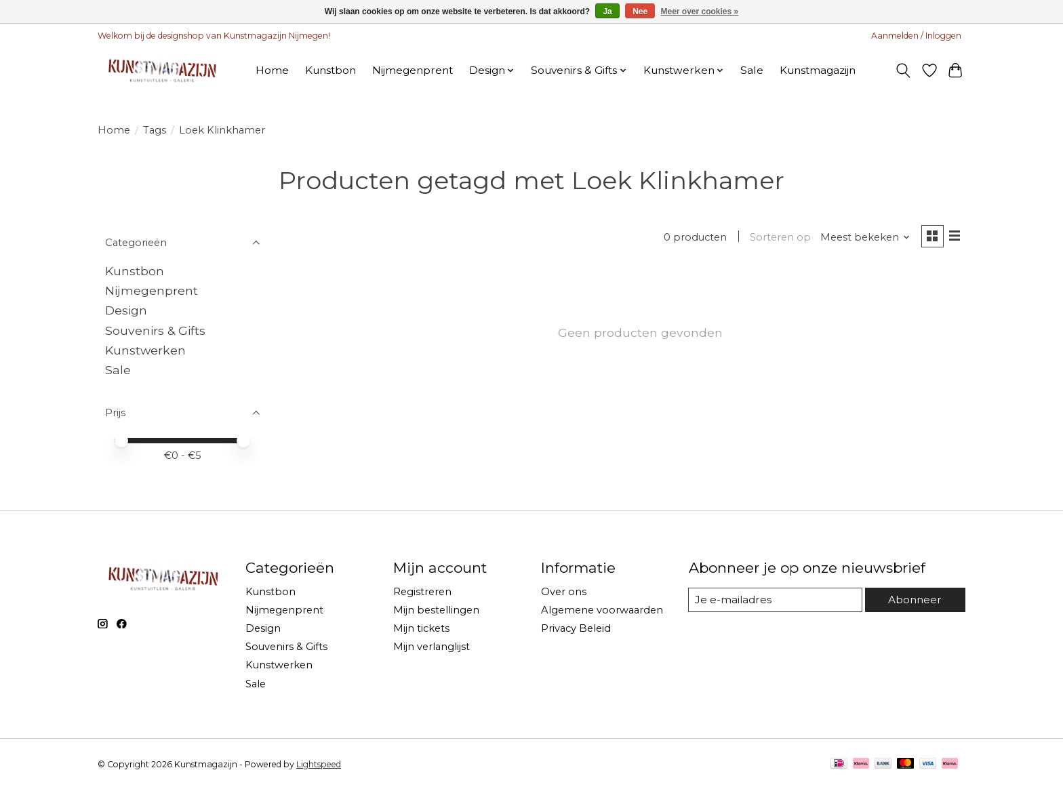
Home (272, 70)
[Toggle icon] (903, 70)
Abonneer (914, 599)
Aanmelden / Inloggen (916, 36)
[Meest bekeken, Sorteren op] (863, 238)
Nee (640, 11)
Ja (607, 11)
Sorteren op (777, 238)
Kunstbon (330, 70)
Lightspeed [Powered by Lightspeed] (318, 764)
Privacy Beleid (576, 628)
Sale (751, 70)
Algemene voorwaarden (602, 610)
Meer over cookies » (700, 11)
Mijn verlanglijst (431, 647)
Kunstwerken (145, 350)
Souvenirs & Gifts (155, 330)
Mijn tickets (421, 628)
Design (126, 310)
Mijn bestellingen (436, 610)
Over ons (563, 592)
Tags (154, 130)
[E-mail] (775, 600)
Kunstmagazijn (818, 70)
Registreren (422, 592)
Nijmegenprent (412, 70)
